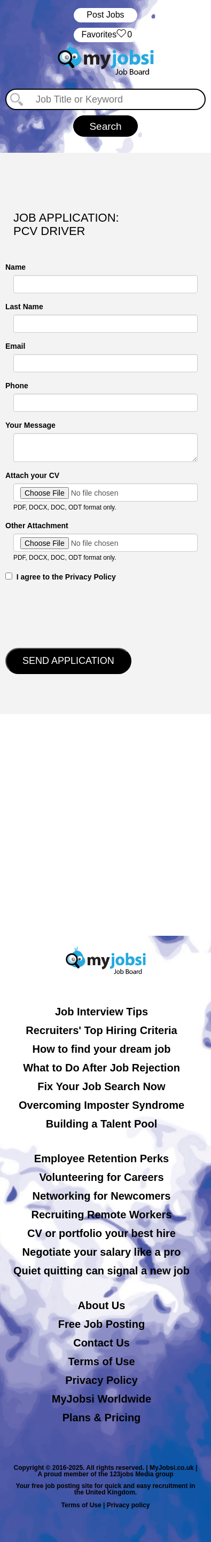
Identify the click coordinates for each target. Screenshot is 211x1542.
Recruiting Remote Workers (101, 1214)
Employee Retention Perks (101, 1158)
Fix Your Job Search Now (101, 1086)
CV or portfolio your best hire (101, 1233)
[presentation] (86, 614)
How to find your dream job (102, 1049)
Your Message (30, 425)
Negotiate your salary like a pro (101, 1252)
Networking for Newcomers (102, 1196)
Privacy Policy (101, 1380)
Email (15, 346)
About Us (102, 1305)
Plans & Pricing (101, 1417)
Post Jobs (105, 14)
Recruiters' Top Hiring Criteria (101, 1030)
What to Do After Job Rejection (101, 1068)
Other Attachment (36, 525)
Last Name (24, 306)
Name (15, 267)
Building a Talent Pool (102, 1124)
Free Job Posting (101, 1324)
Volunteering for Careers (101, 1177)
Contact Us (101, 1343)
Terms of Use (101, 1361)
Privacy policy (128, 1505)
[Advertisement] (105, 824)
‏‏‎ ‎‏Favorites (105, 35)
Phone (16, 385)
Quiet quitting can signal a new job (101, 1271)
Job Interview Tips (101, 1011)
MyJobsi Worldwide (101, 1399)
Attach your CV (32, 475)
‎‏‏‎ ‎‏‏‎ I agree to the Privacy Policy (60, 577)
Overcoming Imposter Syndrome (101, 1105)
